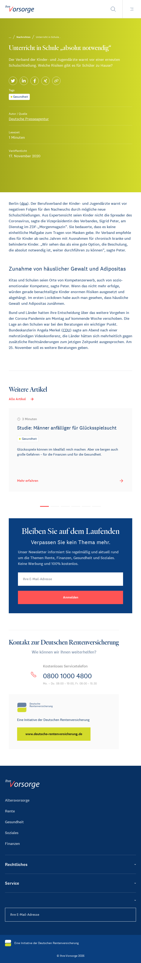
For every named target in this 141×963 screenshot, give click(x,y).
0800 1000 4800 (67, 676)
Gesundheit (14, 822)
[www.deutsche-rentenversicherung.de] (54, 734)
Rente (10, 811)
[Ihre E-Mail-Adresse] (70, 579)
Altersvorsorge (17, 800)
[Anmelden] (70, 597)
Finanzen (12, 843)
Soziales (11, 833)
